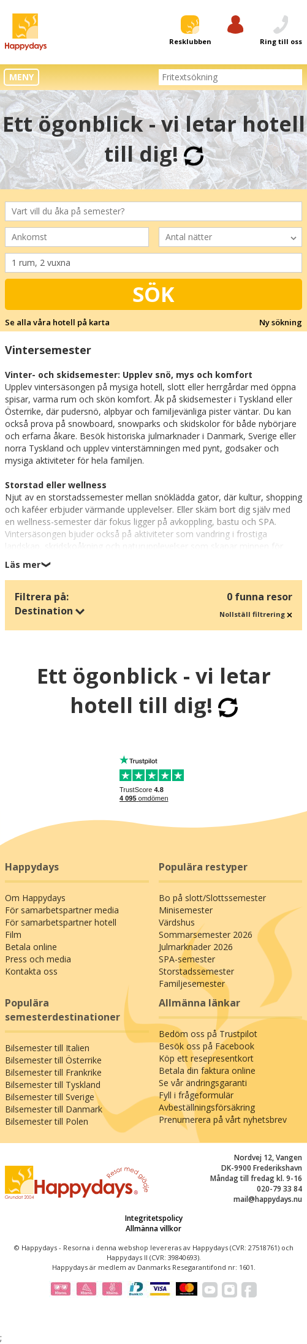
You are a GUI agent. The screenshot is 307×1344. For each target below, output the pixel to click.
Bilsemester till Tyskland (52, 1084)
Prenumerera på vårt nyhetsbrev (223, 1119)
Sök (153, 294)
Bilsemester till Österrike (53, 1060)
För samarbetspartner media (62, 910)
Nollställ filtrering (255, 614)
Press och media (38, 959)
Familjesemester (192, 983)
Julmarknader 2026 (196, 947)
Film (13, 934)
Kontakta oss (31, 971)
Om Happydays (35, 898)
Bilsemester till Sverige (49, 1097)
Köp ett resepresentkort (206, 1058)
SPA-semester (187, 959)
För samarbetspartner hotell (60, 922)
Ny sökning (280, 322)
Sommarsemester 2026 (205, 934)
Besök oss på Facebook (206, 1046)
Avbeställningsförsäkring (207, 1107)
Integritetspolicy (154, 1218)
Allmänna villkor (153, 1228)
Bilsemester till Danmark (53, 1109)
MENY (21, 77)
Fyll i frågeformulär (196, 1095)
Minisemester (186, 910)
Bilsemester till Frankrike (53, 1072)
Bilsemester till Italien (47, 1048)
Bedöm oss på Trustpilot (208, 1034)
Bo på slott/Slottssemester (212, 898)
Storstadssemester (196, 971)
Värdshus (177, 922)
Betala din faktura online (207, 1070)
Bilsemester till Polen (46, 1121)
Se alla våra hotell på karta (57, 322)
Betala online (31, 947)
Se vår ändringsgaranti (203, 1083)
